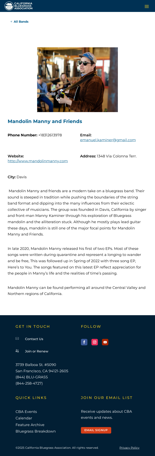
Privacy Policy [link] (129, 448)
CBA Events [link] (26, 411)
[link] (18, 6)
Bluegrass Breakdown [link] (36, 431)
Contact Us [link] (34, 339)
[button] (146, 6)
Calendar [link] (24, 418)
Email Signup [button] (96, 430)
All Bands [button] (21, 21)
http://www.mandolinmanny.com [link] (38, 161)
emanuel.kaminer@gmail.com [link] (108, 140)
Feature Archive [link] (30, 425)
